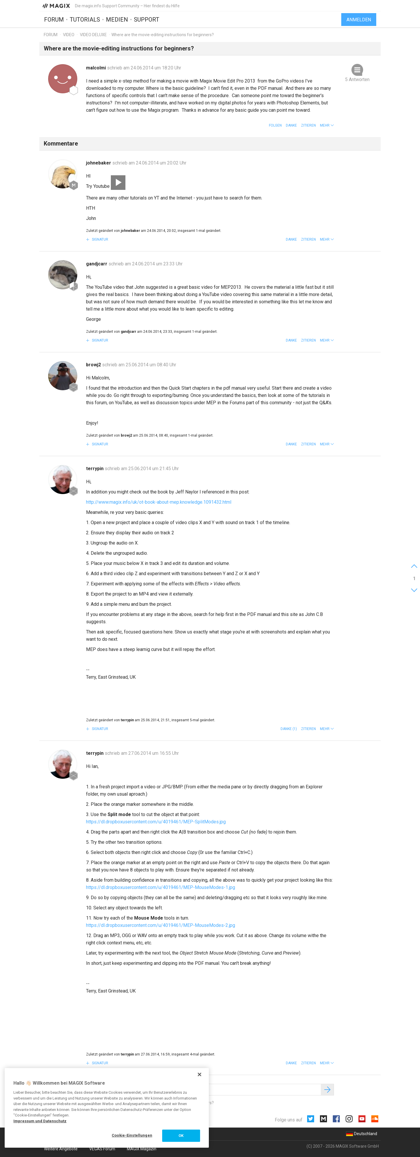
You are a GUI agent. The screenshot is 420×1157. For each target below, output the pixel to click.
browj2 (94, 364)
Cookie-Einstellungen (132, 1135)
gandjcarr (97, 264)
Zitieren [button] (308, 125)
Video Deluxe (93, 34)
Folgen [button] (275, 125)
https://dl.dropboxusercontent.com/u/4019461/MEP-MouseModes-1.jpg (160, 887)
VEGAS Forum (102, 1149)
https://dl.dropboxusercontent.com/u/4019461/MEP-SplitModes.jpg (156, 822)
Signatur (99, 239)
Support (146, 19)
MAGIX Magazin (141, 1149)
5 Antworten (357, 79)
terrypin (95, 468)
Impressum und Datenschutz (39, 1121)
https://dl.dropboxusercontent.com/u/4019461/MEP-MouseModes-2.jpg (160, 925)
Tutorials (85, 19)
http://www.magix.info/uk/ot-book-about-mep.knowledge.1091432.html (158, 502)
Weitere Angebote (61, 1149)
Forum (54, 19)
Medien (117, 19)
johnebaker (99, 163)
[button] (327, 125)
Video (68, 34)
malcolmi (96, 68)
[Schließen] (199, 1074)
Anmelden (358, 19)
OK (180, 1135)
